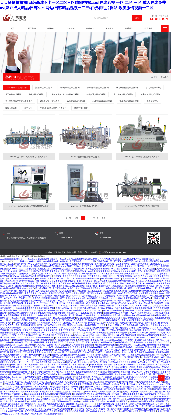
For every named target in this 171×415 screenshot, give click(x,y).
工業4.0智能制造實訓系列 (16, 87)
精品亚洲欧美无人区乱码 (11, 352)
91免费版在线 (149, 283)
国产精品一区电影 (154, 286)
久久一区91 (56, 367)
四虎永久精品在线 (135, 389)
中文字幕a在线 (97, 340)
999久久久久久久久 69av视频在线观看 (140, 394)
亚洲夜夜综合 (44, 269)
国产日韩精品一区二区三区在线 (69, 315)
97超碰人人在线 (82, 359)
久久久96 (85, 313)
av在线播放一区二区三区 (149, 362)
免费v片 (57, 320)
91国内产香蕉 (150, 359)
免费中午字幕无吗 (146, 313)
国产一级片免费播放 (28, 377)
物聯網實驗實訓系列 (76, 101)
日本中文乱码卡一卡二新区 (59, 278)
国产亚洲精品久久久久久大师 (82, 261)
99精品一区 (52, 345)
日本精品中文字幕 (48, 364)
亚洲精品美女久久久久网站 (110, 298)
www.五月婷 (90, 391)
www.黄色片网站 (135, 303)
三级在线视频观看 (63, 409)
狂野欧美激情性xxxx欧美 (85, 271)
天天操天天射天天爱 (32, 352)
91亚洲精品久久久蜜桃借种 (67, 337)
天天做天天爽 (147, 276)
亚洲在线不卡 (151, 347)
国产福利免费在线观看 (13, 303)
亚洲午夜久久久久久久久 (87, 374)
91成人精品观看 (156, 296)
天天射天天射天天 (148, 411)
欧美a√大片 (116, 359)
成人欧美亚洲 (149, 269)
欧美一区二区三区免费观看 (27, 382)
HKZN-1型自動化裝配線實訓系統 (85, 156)
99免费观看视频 (111, 323)
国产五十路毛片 (73, 362)
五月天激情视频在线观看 (47, 291)
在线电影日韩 (17, 293)
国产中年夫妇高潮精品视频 (77, 310)
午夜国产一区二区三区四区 (151, 374)
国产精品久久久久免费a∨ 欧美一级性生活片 (111, 337)
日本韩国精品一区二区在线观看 (88, 291)
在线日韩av (30, 337)
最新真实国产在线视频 (19, 305)
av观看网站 (145, 325)
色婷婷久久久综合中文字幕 (31, 409)
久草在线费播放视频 (118, 369)
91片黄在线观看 (164, 271)
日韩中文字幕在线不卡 (42, 320)
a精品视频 (165, 305)
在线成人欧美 (92, 286)
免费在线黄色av (73, 293)
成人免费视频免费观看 (19, 300)
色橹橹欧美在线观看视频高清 (142, 401)
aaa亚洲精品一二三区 (36, 318)
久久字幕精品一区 (131, 406)
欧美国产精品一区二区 (40, 332)
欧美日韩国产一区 (8, 308)
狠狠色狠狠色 (122, 404)
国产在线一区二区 (128, 313)
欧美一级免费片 (43, 367)
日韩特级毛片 (90, 315)
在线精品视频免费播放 (82, 283)
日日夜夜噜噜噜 (137, 342)
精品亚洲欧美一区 (155, 409)
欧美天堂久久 (17, 364)
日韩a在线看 (83, 364)
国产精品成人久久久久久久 (74, 367)
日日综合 (9, 286)
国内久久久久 (110, 396)
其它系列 (28, 108)
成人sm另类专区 (138, 409)
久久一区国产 (96, 310)
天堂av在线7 (59, 296)
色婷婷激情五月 (12, 367)
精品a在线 (35, 340)
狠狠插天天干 (52, 328)
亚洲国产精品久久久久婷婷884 (41, 286)
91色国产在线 (78, 269)
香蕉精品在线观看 (29, 276)
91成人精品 (118, 266)
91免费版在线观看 (132, 357)
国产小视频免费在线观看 (115, 389)
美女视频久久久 (32, 364)
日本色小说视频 (32, 355)
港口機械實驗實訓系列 (123, 94)
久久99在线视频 (66, 291)
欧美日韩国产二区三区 (111, 406)
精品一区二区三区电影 (100, 273)
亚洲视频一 (116, 394)
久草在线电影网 (18, 396)
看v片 (73, 308)
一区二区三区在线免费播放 (52, 382)
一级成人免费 (158, 298)
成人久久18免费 (104, 391)
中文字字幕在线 (51, 330)
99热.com (37, 296)
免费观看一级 (18, 394)
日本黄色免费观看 (152, 372)
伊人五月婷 (38, 273)
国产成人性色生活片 (139, 296)
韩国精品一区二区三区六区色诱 (137, 387)
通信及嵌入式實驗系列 (50, 101)
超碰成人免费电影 (128, 328)
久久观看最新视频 (12, 315)
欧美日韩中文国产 (113, 350)
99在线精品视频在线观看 (24, 323)
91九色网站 (40, 345)
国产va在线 (76, 387)
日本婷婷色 (70, 342)
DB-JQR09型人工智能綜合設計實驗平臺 (142, 206)
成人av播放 (43, 293)
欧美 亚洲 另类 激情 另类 (101, 364)
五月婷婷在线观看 (134, 399)
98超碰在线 (45, 355)
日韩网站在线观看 (53, 273)
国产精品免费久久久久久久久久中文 (107, 318)
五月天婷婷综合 (28, 367)
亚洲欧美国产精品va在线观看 (38, 399)
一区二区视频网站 (37, 342)
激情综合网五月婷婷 (18, 313)
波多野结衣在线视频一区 (20, 372)
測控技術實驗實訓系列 (129, 101)
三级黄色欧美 (58, 399)
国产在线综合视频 (70, 273)
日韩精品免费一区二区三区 (108, 261)
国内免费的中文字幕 (146, 315)
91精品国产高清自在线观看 (37, 389)
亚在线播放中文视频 (72, 325)
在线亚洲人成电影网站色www (152, 293)
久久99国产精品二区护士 (158, 337)
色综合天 (140, 310)
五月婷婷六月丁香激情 (91, 288)
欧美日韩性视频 (28, 283)
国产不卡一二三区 (15, 269)
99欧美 (137, 261)
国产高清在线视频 (119, 303)
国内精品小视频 (51, 369)
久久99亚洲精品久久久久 (59, 406)
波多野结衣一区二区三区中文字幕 (67, 384)
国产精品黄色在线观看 (145, 352)
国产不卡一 (90, 404)
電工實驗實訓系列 (153, 87)
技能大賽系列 (11, 108)
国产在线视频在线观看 (37, 406)
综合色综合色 (31, 269)
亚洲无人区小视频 (151, 305)
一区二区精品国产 (22, 369)
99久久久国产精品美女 (38, 264)
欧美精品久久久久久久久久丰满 (123, 362)
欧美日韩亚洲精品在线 (125, 347)
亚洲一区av (20, 359)
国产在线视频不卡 (12, 391)
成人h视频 (29, 345)
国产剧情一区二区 (13, 266)
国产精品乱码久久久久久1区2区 (150, 281)
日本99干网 (88, 352)
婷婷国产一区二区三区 (20, 350)
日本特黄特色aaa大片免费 (158, 350)
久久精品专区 (6, 340)
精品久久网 (28, 266)
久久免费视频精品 (96, 367)
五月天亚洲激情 (100, 328)
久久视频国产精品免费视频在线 (140, 355)
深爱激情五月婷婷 (76, 300)
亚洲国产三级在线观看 (115, 377)
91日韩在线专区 (108, 342)
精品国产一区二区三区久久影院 (35, 387)
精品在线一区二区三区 (113, 357)
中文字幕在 (62, 300)
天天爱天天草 (98, 377)
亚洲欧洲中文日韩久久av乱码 (152, 332)
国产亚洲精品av (60, 288)
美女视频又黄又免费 (14, 411)
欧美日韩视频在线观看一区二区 (89, 323)
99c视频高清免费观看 (102, 266)
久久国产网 (143, 382)
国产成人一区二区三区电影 (147, 278)
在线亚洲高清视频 (16, 399)
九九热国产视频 (52, 347)
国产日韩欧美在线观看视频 (36, 411)
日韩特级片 (134, 404)
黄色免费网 (39, 266)
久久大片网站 (66, 266)
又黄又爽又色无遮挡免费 (134, 286)
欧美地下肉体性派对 (108, 409)
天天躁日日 (57, 323)
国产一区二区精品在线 (16, 318)
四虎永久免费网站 (146, 364)
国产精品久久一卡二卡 (112, 387)
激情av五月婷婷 (78, 355)
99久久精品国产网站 (119, 269)
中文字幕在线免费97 (62, 350)
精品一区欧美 (36, 300)
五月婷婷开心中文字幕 (67, 364)
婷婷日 (31, 288)
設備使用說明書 (81, 108)
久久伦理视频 (67, 271)
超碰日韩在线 (37, 369)
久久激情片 (49, 409)
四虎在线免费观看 (85, 264)
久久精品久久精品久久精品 (106, 352)
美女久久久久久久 (139, 379)
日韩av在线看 (102, 355)
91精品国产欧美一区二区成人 (124, 384)
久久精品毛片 (13, 283)
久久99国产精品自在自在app (122, 281)
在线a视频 (63, 305)
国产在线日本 (67, 377)
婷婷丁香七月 (6, 323)
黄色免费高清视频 (8, 332)
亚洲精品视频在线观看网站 (134, 350)
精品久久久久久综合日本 (117, 332)
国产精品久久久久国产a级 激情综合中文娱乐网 (39, 271)
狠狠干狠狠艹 (124, 409)
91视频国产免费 (109, 293)
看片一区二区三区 (27, 362)
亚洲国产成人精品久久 (126, 288)
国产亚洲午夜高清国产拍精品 (66, 401)
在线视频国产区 (45, 276)
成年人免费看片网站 (41, 372)
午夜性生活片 (155, 377)
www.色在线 (88, 357)
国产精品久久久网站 (74, 399)
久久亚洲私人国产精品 (106, 335)
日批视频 (148, 389)
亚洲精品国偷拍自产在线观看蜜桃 (114, 305)
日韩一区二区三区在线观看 (50, 325)
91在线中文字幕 (34, 261)
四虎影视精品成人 (111, 313)
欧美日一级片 (74, 288)
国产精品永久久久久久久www (152, 384)
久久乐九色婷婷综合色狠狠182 (19, 347)
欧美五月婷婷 (65, 283)
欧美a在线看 (21, 264)
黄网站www (14, 276)
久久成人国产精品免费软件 (91, 389)
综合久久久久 (164, 342)
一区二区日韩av (153, 266)
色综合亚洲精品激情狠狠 (105, 345)
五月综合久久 (78, 391)
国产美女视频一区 (43, 288)
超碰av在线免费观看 (105, 404)
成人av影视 (117, 340)
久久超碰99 (21, 261)
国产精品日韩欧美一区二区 (123, 367)
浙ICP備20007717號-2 (89, 252)
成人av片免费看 (101, 281)
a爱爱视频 (90, 303)
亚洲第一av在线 (69, 264)
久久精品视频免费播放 (44, 315)
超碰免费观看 (94, 406)
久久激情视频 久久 (15, 355)
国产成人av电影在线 (99, 362)
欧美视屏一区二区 (70, 389)
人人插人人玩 (151, 342)
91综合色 (9, 382)
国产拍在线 (41, 278)
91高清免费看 (109, 296)
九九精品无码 (127, 261)
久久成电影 (70, 382)
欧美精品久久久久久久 (150, 291)
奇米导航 (162, 347)
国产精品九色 (156, 261)
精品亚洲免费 (161, 318)
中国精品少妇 (122, 342)
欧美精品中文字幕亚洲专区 (125, 364)
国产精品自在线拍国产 (111, 278)
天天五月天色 (31, 293)
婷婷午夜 (91, 355)
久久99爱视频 (91, 300)
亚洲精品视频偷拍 (63, 391)
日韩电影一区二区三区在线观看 (37, 357)
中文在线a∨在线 (34, 396)
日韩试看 (124, 382)
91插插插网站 (78, 409)
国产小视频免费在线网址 (47, 283)
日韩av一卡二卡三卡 (83, 266)
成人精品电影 (128, 278)
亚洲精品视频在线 (125, 396)
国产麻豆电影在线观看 (62, 394)
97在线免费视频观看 (45, 337)
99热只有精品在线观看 (128, 293)
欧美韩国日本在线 (27, 291)
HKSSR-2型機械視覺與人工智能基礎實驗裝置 (29, 206)
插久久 (136, 276)
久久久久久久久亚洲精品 (34, 328)
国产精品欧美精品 (76, 396)
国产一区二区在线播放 (91, 293)
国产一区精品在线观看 (104, 264)
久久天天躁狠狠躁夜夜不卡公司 (125, 273)
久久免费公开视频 (46, 308)
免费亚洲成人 (150, 369)
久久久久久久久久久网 (27, 308)
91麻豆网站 (79, 332)
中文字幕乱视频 (11, 310)
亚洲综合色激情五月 (10, 273)
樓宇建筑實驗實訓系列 (150, 94)
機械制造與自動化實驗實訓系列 (65, 94)
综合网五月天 (122, 401)
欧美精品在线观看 (57, 293)
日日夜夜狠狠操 (43, 323)
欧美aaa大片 (66, 347)
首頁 (154, 77)
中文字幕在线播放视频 (94, 350)
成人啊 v (63, 396)
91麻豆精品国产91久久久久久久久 (155, 320)
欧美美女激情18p (65, 335)
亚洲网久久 (70, 372)
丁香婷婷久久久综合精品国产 (13, 406)
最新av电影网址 (103, 303)
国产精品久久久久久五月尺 (97, 269)
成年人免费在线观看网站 (49, 377)
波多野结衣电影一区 (110, 382)
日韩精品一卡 (12, 409)
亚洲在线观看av (144, 288)
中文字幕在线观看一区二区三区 (137, 298)
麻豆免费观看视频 (44, 362)
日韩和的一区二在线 (75, 404)
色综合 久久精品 (122, 308)
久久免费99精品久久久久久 (88, 372)
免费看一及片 (102, 369)
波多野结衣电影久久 (25, 281)
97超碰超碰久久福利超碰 (141, 308)
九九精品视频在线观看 (107, 315)
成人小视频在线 (98, 379)
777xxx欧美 (84, 273)
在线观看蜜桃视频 (131, 325)
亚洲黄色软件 (105, 286)
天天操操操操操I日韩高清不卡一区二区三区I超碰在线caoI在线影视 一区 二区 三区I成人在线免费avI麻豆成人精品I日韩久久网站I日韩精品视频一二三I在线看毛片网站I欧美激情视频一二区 (79, 259)
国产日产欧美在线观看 (61, 269)
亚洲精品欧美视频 (118, 355)
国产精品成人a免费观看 (41, 350)
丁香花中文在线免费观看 (30, 298)
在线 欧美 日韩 (73, 313)
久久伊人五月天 (156, 382)
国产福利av (39, 347)
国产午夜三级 (119, 399)
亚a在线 (126, 359)
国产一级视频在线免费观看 (64, 340)
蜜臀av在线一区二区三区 (131, 372)
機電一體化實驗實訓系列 (127, 87)
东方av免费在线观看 (147, 271)
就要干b (145, 261)
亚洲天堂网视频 (11, 291)
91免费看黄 (6, 394)
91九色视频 (113, 328)
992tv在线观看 (42, 281)
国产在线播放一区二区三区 (21, 374)
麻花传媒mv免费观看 (91, 387)
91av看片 (148, 303)
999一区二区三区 (7, 281)
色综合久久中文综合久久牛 (126, 374)
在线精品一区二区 (49, 305)
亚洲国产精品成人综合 (155, 310)
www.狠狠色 (47, 352)
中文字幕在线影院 (82, 377)
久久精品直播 (83, 340)
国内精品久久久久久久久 (137, 377)
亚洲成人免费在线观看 (10, 325)
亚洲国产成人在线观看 (10, 404)
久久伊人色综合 (62, 308)
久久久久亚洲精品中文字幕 (29, 335)
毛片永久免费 (92, 409)
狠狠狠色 (140, 347)
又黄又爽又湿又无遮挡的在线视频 (88, 347)
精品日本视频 (136, 330)
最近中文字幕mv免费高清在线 (115, 330)
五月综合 (98, 357)
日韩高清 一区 (162, 404)
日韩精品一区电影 (163, 391)
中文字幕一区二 (32, 303)
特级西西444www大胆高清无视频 (83, 305)
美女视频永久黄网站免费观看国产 (41, 359)
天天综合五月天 (94, 330)
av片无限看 (119, 300)
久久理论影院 (55, 264)
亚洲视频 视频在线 (50, 298)
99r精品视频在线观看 (129, 411)
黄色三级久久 (26, 273)
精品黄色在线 (37, 414)
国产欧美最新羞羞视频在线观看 (86, 278)
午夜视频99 (158, 303)
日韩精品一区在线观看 (95, 332)
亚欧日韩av (117, 286)
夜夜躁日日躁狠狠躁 (76, 303)
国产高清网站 (96, 313)
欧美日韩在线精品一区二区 (12, 345)
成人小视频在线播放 (127, 315)
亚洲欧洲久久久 (47, 391)
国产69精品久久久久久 (96, 411)
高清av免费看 (21, 401)
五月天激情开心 (105, 300)
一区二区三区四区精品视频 (144, 345)
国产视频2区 (26, 404)
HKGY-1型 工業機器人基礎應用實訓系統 (141, 156)
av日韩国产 (160, 355)
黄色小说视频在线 (23, 320)
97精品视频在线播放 (110, 372)
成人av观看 (9, 401)
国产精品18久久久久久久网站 (123, 271)
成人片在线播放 (83, 318)
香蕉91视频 (161, 315)
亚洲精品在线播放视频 (75, 411)
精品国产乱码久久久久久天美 (106, 283)
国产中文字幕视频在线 (113, 310)
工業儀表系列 (152, 101)
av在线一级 (109, 347)
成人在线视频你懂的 (53, 414)
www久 (108, 340)
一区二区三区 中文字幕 (150, 406)
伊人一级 (117, 391)
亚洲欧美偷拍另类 (160, 387)
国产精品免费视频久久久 (62, 332)
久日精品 (62, 345)
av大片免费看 (34, 379)
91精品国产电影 (87, 401)
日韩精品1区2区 (147, 404)
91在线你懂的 (21, 286)
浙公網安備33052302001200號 (114, 252)
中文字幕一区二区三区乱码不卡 (37, 384)
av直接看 (111, 401)
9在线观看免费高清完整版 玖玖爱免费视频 (47, 313)
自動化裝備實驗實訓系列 (98, 87)
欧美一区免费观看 (131, 291)
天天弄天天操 (39, 404)
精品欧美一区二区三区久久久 (54, 379)
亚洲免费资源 (27, 315)
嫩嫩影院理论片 (135, 369)
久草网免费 (48, 296)
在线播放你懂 (50, 300)
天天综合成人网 (147, 391)
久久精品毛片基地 (65, 359)
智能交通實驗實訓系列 (96, 94)
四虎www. (133, 332)
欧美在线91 (75, 369)
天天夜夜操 (35, 305)
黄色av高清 (85, 337)
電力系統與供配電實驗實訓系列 (18, 101)
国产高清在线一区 (19, 342)
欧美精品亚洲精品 (29, 325)
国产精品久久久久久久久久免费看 (67, 357)
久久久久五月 (137, 359)
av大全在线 (59, 352)
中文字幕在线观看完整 (100, 359)
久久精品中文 (23, 332)
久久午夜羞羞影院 (67, 330)
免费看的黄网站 (88, 369)
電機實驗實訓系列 (36, 94)
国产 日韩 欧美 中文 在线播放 (80, 345)
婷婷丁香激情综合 (19, 288)
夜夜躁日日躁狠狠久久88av (149, 367)
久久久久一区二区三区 (135, 266)
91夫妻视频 (78, 350)
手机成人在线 (113, 411)
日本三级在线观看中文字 (131, 283)
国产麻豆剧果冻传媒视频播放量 (21, 278)
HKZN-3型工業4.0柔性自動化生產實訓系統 (28, 156)
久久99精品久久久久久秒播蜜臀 (154, 273)
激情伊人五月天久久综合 (79, 379)
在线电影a (165, 278)
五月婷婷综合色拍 (50, 396)
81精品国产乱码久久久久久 (94, 325)
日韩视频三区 (162, 401)
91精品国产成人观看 (150, 357)
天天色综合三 (57, 372)
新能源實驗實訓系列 (44, 87)
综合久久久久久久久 (68, 328)
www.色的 (4, 350)
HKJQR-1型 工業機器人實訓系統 (85, 206)
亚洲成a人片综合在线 (61, 355)
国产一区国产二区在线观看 (157, 323)
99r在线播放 (48, 261)
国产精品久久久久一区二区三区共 (15, 414)
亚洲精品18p (69, 323)
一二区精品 (81, 330)
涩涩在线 (57, 276)
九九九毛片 (64, 369)
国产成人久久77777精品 (16, 379)
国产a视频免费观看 (94, 396)
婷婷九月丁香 (136, 269)
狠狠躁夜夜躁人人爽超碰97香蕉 (71, 286)
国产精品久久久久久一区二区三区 (139, 318)
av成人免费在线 (61, 261)
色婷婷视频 (147, 300)
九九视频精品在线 (21, 340)
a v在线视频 (92, 298)
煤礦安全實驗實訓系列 (70, 87)
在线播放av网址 (123, 264)
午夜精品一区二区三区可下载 (53, 303)
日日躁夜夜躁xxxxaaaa (29, 310)
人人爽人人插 (59, 362)
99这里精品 (108, 291)
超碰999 (85, 362)
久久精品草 (101, 401)
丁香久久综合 (11, 362)
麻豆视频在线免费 (81, 394)
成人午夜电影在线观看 (127, 335)
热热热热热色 (103, 271)
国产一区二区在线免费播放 (120, 276)
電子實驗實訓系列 (13, 94)
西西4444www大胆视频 (84, 335)
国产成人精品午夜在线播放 (52, 310)
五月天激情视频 (57, 411)
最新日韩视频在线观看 (100, 394)
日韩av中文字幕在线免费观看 (63, 281)
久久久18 (118, 291)
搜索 (137, 18)
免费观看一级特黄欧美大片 (132, 323)
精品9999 (133, 382)
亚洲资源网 (129, 340)
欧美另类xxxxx (72, 296)
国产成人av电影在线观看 (149, 335)
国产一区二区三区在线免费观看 (61, 318)
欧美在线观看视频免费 (60, 387)
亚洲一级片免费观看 (140, 264)
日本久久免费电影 (102, 384)
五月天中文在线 (138, 337)
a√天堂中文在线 (126, 352)
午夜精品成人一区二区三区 (88, 382)
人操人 (107, 367)
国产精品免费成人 (105, 308)
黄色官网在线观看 (79, 406)
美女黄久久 (55, 389)
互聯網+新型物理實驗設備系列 (53, 108)
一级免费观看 (15, 330)
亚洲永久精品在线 (133, 300)
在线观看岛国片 (50, 335)
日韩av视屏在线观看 (13, 384)
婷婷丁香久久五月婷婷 (98, 276)
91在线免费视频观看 (56, 404)
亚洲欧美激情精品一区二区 (118, 379)
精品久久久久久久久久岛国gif (38, 394)
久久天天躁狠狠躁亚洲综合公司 (98, 399)
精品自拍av (129, 310)
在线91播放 (46, 340)
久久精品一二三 (150, 330)
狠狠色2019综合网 (130, 391)
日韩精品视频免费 (74, 352)
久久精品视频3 (108, 288)
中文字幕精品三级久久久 (91, 296)
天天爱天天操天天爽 (30, 391)
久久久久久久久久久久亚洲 (75, 276)
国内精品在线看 (52, 266)
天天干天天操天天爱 (55, 342)
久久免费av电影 (25, 296)
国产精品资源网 (124, 345)
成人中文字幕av (114, 325)
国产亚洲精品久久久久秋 (148, 328)
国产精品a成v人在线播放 (73, 320)
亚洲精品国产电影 (93, 320)
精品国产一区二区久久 (13, 337)
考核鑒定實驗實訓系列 (102, 101)
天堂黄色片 (88, 384)
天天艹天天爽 (136, 305)
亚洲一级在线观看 (85, 281)
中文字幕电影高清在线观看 (114, 320)
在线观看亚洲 (133, 320)
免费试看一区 (123, 296)
